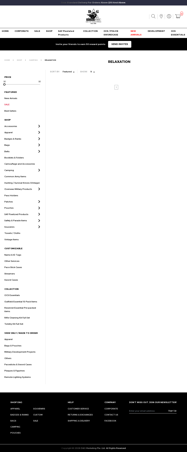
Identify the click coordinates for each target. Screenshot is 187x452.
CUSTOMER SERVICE (78, 408)
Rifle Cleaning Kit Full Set (17, 322)
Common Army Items (15, 181)
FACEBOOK (110, 420)
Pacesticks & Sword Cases (18, 368)
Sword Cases (11, 284)
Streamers (9, 278)
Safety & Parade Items (15, 225)
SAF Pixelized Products (16, 218)
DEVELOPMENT (156, 31)
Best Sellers (10, 111)
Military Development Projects (19, 356)
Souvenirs (9, 231)
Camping (9, 174)
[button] (39, 130)
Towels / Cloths (12, 237)
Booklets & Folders (14, 162)
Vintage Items (11, 243)
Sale (35, 420)
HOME (5, 31)
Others (7, 362)
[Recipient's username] (149, 410)
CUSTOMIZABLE (13, 252)
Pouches (9, 212)
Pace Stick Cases (13, 271)
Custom (38, 414)
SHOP (49, 31)
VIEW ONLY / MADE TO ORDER (21, 337)
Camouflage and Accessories (19, 168)
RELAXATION (50, 60)
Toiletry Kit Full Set (13, 328)
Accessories (10, 130)
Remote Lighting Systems (17, 381)
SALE (37, 31)
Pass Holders (11, 199)
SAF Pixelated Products (66, 33)
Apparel (8, 137)
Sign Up (172, 410)
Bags (7, 149)
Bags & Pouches (12, 350)
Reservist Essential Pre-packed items (20, 314)
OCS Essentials (12, 299)
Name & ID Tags (12, 259)
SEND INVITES (119, 44)
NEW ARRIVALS (136, 33)
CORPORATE (22, 31)
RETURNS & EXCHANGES (80, 414)
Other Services (11, 265)
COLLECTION (90, 31)
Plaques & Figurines (14, 375)
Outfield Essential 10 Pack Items (20, 306)
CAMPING (33, 60)
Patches (8, 206)
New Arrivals (10, 98)
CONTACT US (111, 414)
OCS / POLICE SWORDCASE (111, 33)
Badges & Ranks (12, 143)
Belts (6, 155)
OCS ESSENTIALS (178, 33)
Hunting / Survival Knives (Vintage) (22, 187)
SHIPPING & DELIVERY (79, 420)
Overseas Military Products (18, 193)
